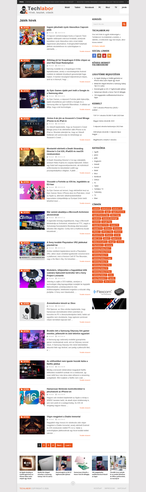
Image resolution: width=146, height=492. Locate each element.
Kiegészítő (97, 161)
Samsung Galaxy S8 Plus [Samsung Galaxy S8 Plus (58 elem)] (102, 265)
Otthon (96, 180)
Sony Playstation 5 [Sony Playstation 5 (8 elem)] (99, 278)
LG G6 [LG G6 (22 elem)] (117, 235)
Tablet (77, 7)
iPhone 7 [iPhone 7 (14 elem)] (96, 232)
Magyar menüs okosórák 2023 (104, 121)
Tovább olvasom (85, 51)
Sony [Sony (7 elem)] (111, 275)
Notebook (89, 7)
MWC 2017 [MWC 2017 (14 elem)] (97, 238)
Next (59, 445)
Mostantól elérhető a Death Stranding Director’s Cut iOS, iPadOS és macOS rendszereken (65, 151)
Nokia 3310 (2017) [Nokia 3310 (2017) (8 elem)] (100, 242)
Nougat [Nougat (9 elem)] (112, 242)
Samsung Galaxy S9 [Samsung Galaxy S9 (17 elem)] (100, 268)
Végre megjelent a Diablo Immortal (63, 416)
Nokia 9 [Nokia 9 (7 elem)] (106, 238)
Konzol (96, 167)
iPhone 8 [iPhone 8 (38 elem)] (118, 232)
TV (116, 7)
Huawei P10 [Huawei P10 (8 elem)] (97, 228)
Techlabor (25, 488)
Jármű (96, 155)
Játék (124, 7)
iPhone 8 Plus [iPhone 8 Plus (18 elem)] (98, 235)
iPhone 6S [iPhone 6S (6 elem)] (117, 228)
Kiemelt (96, 164)
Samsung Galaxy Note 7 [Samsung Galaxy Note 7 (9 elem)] (101, 248)
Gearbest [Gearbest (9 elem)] (96, 222)
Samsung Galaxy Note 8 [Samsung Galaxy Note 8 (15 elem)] (101, 252)
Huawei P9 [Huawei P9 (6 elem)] (114, 225)
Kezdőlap (98, 488)
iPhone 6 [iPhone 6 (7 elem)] (108, 228)
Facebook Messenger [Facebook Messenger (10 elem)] (110, 218)
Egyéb (96, 152)
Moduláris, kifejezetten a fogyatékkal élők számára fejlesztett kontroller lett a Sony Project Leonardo (67, 273)
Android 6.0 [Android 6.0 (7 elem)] (106, 208)
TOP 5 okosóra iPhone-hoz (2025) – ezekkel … (105, 109)
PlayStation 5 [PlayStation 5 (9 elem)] (98, 245)
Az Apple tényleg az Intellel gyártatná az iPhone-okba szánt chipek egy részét (44, 2)
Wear (96, 198)
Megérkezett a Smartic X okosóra (104, 140)
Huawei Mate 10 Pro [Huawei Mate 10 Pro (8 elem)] (100, 225)
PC (100, 7)
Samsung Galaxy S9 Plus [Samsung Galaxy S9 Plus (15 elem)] (102, 272)
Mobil (67, 7)
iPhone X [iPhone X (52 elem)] (109, 235)
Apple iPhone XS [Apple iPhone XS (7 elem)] (118, 212)
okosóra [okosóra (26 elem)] (120, 242)
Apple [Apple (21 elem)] (108, 212)
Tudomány (98, 192)
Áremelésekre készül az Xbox (61, 303)
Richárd (51, 33)
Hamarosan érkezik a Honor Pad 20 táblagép (109, 92)
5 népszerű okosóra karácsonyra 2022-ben (108, 126)
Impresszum (110, 488)
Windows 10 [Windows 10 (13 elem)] (97, 281)
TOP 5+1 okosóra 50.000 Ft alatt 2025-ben (108, 115)
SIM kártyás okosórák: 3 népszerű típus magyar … (106, 133)
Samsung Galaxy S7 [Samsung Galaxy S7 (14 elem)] (100, 255)
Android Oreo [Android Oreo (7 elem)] (98, 212)
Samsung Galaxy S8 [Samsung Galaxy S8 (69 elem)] (100, 262)
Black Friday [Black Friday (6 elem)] (115, 215)
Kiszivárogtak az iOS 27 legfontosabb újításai (110, 89)
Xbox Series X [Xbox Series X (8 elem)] (109, 281)
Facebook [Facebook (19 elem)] (96, 218)
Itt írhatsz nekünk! (98, 46)
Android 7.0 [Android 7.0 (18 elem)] (117, 208)
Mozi (108, 7)
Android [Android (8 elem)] (96, 208)
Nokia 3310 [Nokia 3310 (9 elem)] (116, 238)
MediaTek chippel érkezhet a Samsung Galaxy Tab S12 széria (102, 2)
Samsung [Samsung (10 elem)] (109, 245)
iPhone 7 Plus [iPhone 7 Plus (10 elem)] (107, 232)
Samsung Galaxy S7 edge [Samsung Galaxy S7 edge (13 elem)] (102, 258)
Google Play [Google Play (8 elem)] (106, 222)
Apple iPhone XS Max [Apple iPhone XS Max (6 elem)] (100, 215)
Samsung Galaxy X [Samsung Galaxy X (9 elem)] (99, 275)
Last (68, 445)
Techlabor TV (98, 189)
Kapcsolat (121, 488)
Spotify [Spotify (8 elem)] (111, 278)
